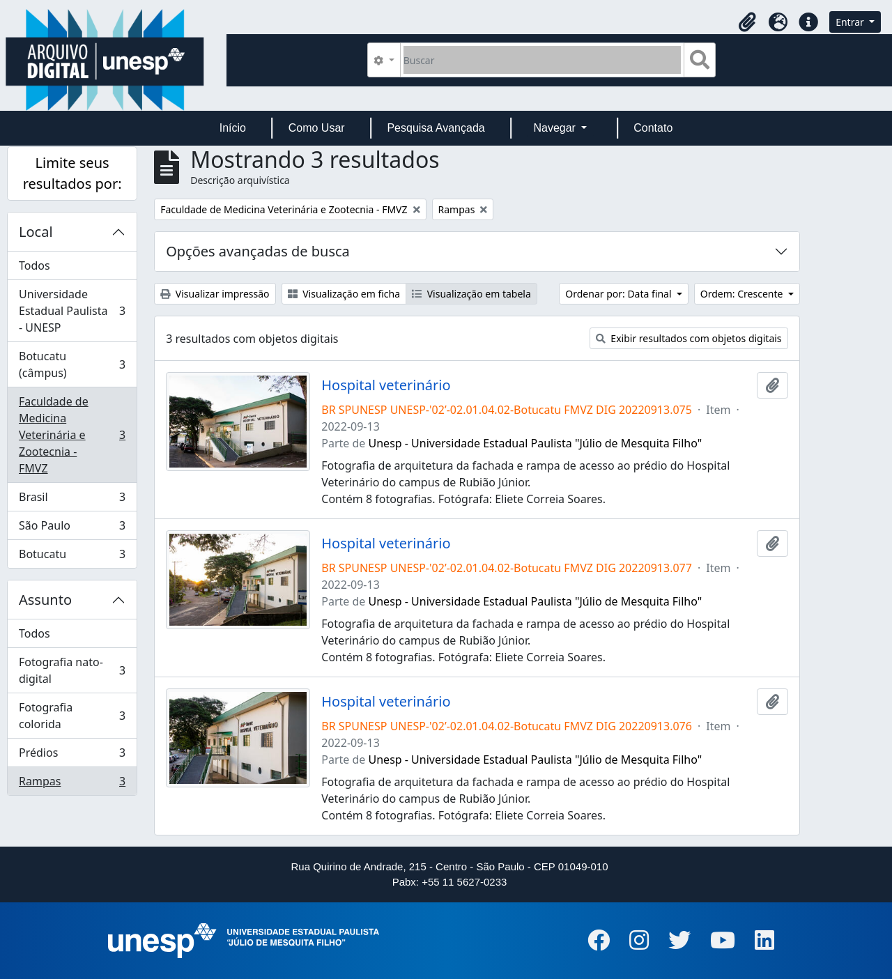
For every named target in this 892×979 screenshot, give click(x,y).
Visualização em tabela (471, 293)
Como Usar (317, 128)
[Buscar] (542, 60)
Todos (34, 265)
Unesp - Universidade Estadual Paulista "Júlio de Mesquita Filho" (535, 443)
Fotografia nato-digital (71, 670)
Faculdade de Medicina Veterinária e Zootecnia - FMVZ (71, 435)
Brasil (71, 499)
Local (36, 231)
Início (233, 128)
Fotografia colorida (71, 716)
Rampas (71, 784)
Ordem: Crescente (742, 293)
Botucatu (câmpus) (71, 364)
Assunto (45, 599)
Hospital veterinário (385, 385)
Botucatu (71, 557)
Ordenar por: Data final (619, 293)
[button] (747, 22)
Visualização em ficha (344, 293)
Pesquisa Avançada (435, 128)
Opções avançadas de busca (258, 251)
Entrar (851, 22)
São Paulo (71, 528)
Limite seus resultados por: (72, 173)
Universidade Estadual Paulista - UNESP (71, 310)
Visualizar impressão (214, 293)
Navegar (555, 128)
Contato (652, 128)
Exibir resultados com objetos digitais (689, 338)
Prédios (71, 755)
